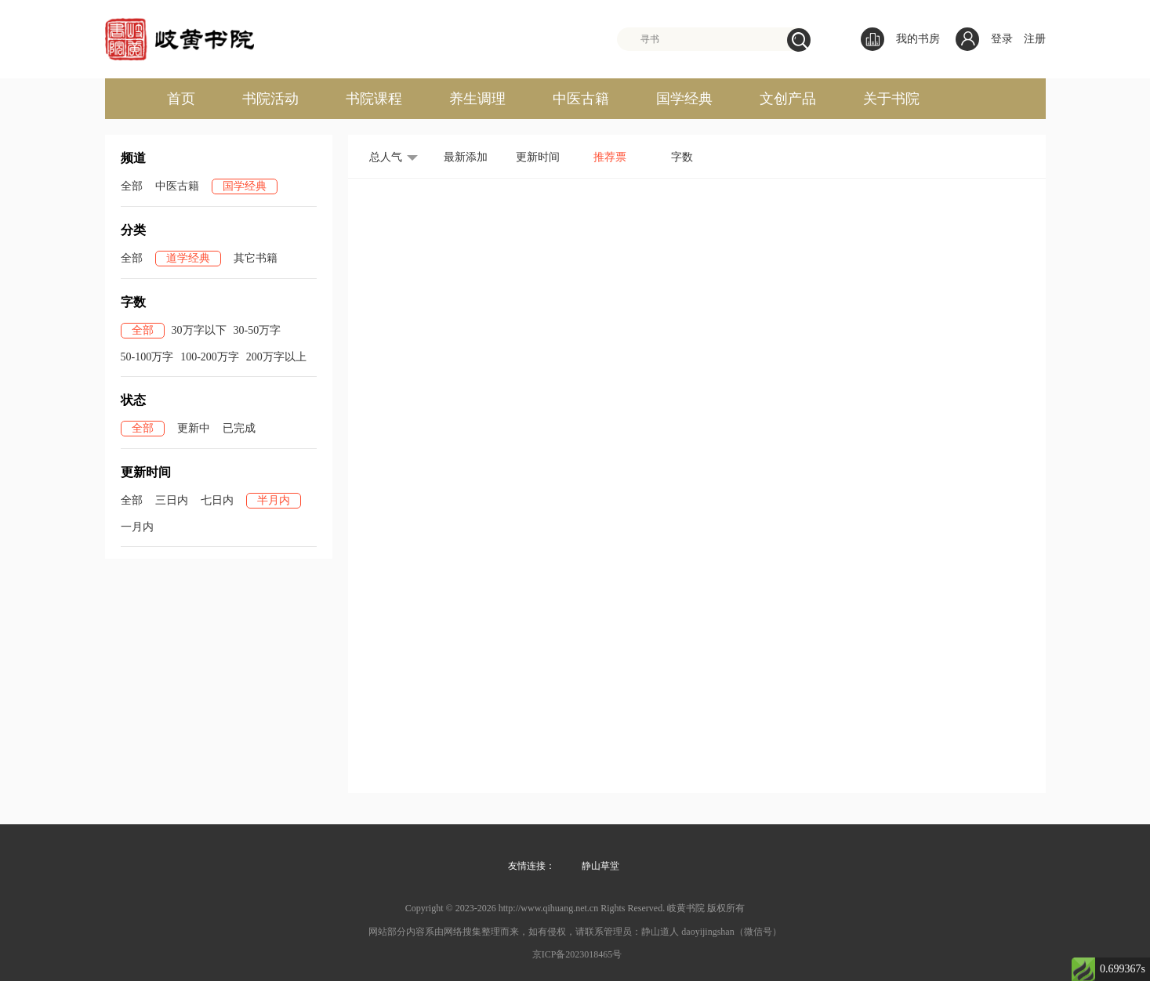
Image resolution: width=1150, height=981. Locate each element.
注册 (1035, 39)
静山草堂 (600, 865)
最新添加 (466, 157)
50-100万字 (147, 357)
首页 (181, 99)
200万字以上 (276, 357)
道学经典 (188, 258)
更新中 (193, 428)
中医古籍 (581, 99)
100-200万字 (209, 357)
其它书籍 (256, 258)
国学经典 (684, 99)
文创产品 (788, 99)
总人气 (385, 157)
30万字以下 (199, 330)
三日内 (171, 500)
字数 (682, 157)
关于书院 (891, 99)
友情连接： (531, 865)
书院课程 (374, 99)
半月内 (273, 500)
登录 (1002, 39)
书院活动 (270, 99)
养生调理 (477, 99)
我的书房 (900, 39)
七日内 (217, 500)
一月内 (137, 527)
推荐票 (609, 157)
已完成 (239, 428)
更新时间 (538, 157)
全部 (132, 186)
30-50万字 (257, 330)
